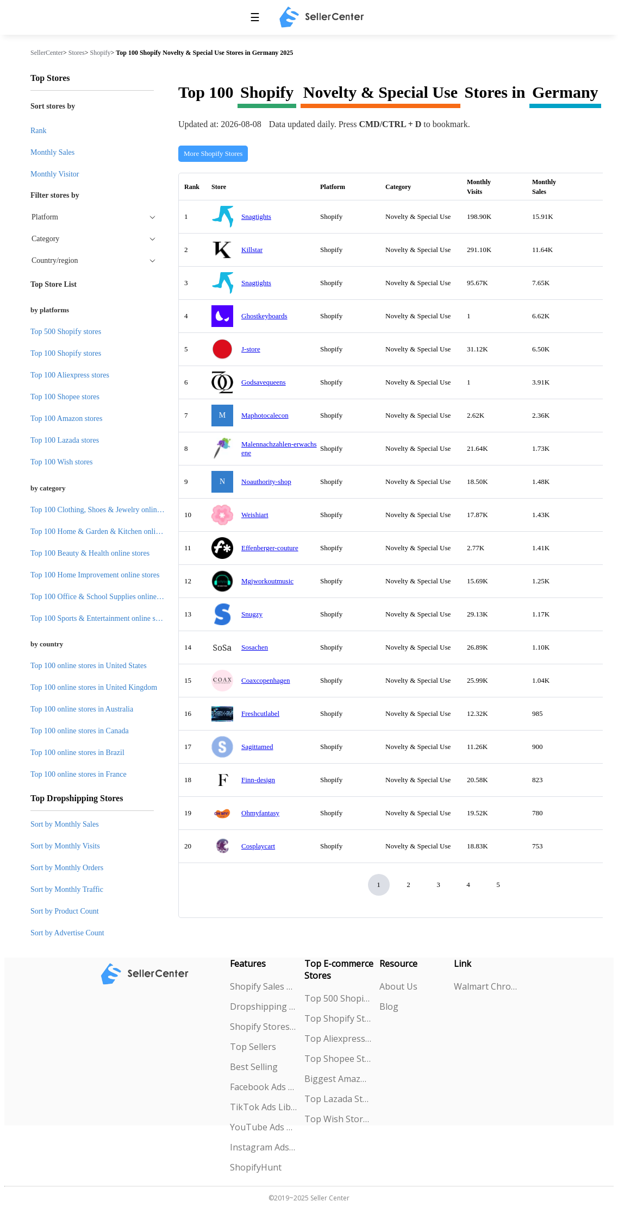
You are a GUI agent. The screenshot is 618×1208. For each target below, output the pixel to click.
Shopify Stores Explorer (263, 1027)
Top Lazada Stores (337, 1099)
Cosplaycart (258, 846)
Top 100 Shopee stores (64, 397)
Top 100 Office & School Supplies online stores (103, 597)
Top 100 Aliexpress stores (69, 375)
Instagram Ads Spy (263, 1147)
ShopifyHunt (256, 1167)
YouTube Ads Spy (263, 1127)
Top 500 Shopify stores (65, 332)
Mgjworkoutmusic (267, 581)
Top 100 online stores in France (78, 774)
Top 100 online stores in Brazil (77, 752)
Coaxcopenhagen (265, 680)
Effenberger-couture (269, 548)
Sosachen (254, 647)
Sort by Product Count (64, 911)
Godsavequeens (263, 382)
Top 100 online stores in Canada (79, 731)
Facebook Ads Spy (263, 1087)
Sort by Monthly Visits (65, 846)
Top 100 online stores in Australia (81, 709)
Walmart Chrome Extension (487, 986)
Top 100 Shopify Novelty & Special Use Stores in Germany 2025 (204, 52)
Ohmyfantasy (260, 813)
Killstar (252, 250)
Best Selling (254, 1067)
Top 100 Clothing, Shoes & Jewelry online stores (105, 510)
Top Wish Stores (337, 1119)
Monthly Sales (52, 152)
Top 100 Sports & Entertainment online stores (100, 618)
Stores (76, 52)
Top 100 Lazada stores (64, 440)
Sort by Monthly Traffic (66, 889)
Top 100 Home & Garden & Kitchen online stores (106, 531)
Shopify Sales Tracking (263, 986)
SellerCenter (46, 52)
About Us (398, 986)
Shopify (100, 52)
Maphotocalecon (265, 415)
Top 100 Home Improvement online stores (94, 575)
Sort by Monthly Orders (66, 868)
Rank (38, 131)
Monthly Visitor (54, 174)
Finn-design (258, 780)
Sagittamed (257, 747)
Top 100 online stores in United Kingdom (93, 687)
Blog (388, 1006)
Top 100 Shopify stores (65, 353)
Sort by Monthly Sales (64, 824)
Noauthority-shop (266, 481)
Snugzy (252, 614)
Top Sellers (253, 1047)
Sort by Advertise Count (67, 933)
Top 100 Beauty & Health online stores (89, 553)
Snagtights (256, 216)
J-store (250, 349)
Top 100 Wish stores (61, 462)
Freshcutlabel (260, 713)
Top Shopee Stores (337, 1059)
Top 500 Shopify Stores (337, 998)
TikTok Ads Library (263, 1107)
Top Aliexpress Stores (337, 1039)
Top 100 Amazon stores (66, 418)
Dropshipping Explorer (263, 1006)
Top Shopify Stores (337, 1018)
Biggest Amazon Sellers (337, 1079)
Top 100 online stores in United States (88, 666)
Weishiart (255, 515)
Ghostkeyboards (264, 316)
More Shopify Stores (213, 153)
